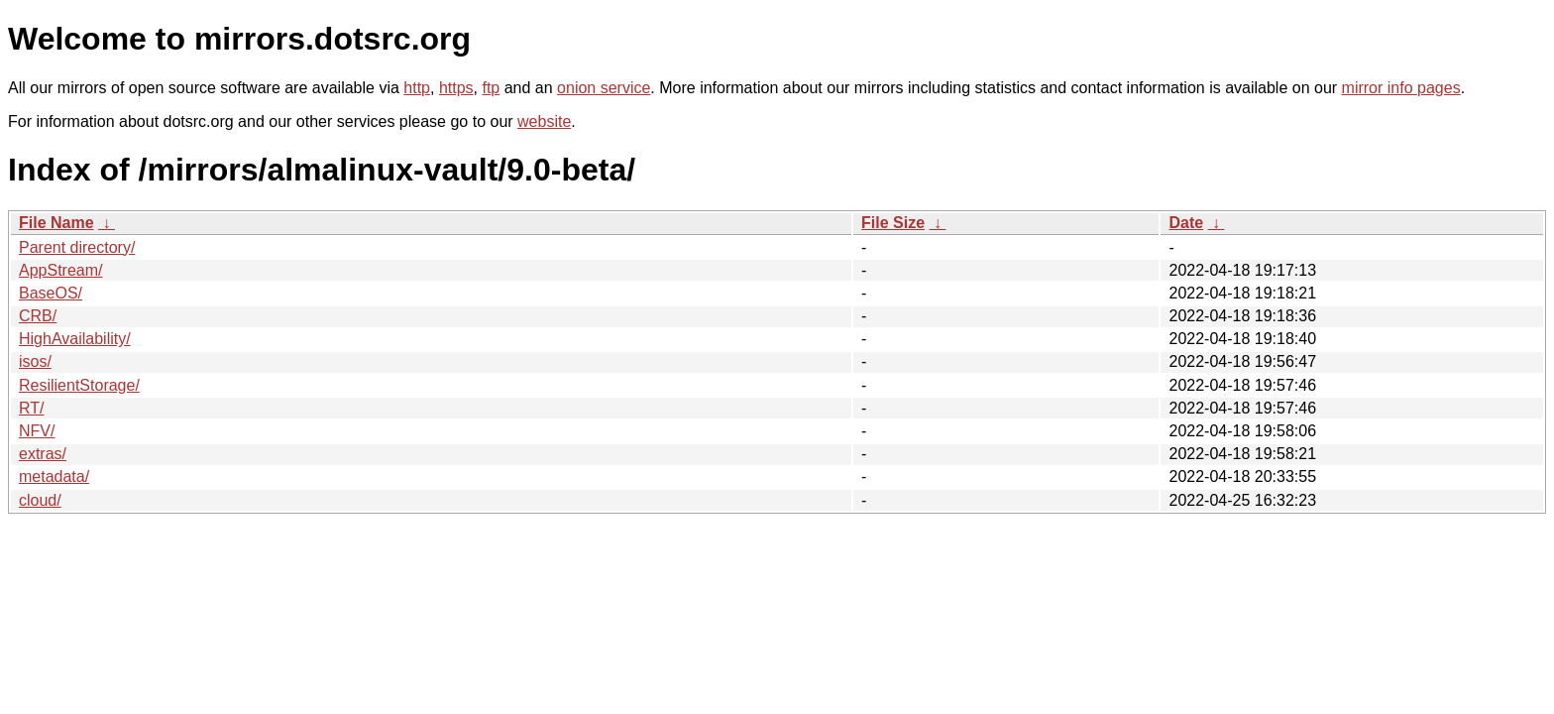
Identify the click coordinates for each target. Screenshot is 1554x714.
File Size (893, 222)
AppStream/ (60, 270)
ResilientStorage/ (79, 385)
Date (1185, 222)
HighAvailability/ (75, 338)
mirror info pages (1401, 87)
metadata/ (54, 476)
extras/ (42, 453)
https (456, 87)
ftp (491, 87)
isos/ (35, 361)
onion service (603, 87)
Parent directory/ (77, 247)
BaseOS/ (50, 293)
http (416, 87)
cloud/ (40, 500)
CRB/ (37, 315)
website (544, 121)
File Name (56, 222)
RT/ (31, 408)
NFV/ (37, 430)
